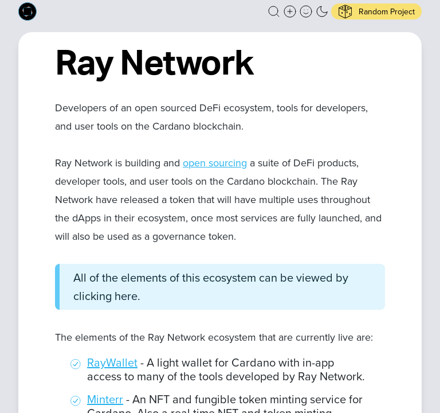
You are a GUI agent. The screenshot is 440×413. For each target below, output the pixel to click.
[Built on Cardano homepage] (27, 11)
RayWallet (112, 362)
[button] (274, 11)
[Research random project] (376, 11)
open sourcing (215, 162)
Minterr (105, 399)
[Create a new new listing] (290, 11)
